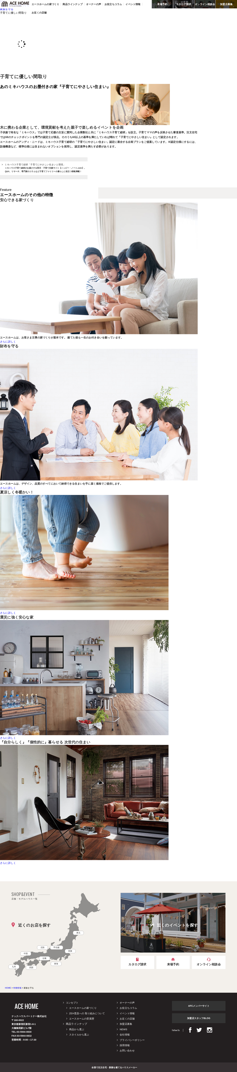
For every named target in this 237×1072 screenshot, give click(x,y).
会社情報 (125, 1034)
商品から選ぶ (76, 1029)
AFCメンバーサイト (198, 1006)
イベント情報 (127, 1013)
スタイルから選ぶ (79, 1034)
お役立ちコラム (128, 1008)
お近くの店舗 (127, 1018)
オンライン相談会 (205, 4)
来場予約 (162, 4)
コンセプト (72, 1002)
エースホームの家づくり (83, 1008)
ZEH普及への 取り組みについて (87, 1013)
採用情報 (125, 1045)
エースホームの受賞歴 (81, 1018)
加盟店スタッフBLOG (198, 1018)
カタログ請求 (183, 4)
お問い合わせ (127, 1050)
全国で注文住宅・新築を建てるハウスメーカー (114, 1067)
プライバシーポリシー (132, 1040)
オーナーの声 (127, 1002)
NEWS (123, 1029)
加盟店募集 (226, 4)
